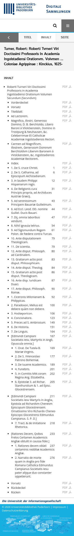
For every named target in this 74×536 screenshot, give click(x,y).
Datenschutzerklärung (15, 510)
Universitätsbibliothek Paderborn (30, 507)
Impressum (59, 507)
